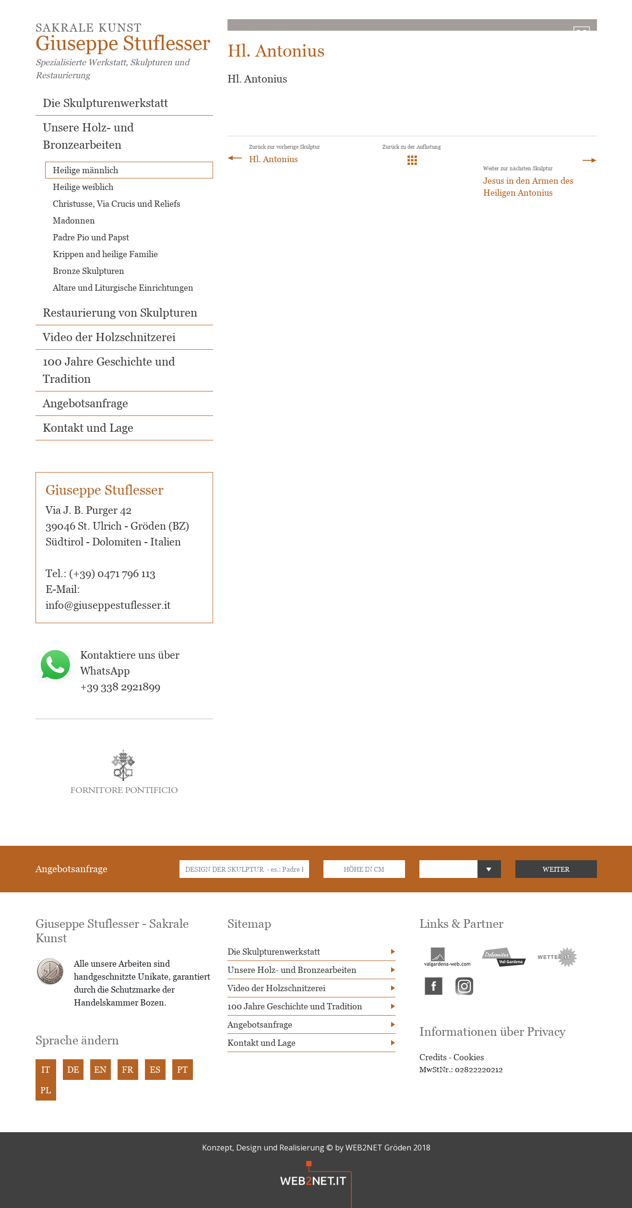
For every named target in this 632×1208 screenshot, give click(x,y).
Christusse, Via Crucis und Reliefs (116, 204)
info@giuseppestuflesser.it (108, 605)
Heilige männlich (85, 170)
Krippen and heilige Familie (105, 254)
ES (155, 1070)
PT (182, 1070)
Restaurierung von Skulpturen (120, 313)
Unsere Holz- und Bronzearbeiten (292, 970)
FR (127, 1070)
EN (100, 1070)
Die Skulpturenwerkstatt (105, 103)
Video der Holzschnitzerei (109, 337)
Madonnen (74, 220)
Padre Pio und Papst (91, 237)
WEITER (556, 869)
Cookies (468, 1057)
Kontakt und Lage (88, 428)
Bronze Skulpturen (88, 271)
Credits (433, 1057)
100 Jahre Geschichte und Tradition (294, 1006)
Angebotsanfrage (85, 403)
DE (73, 1070)
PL (45, 1090)
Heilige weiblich (83, 187)
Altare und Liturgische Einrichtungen (123, 288)
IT (45, 1070)
